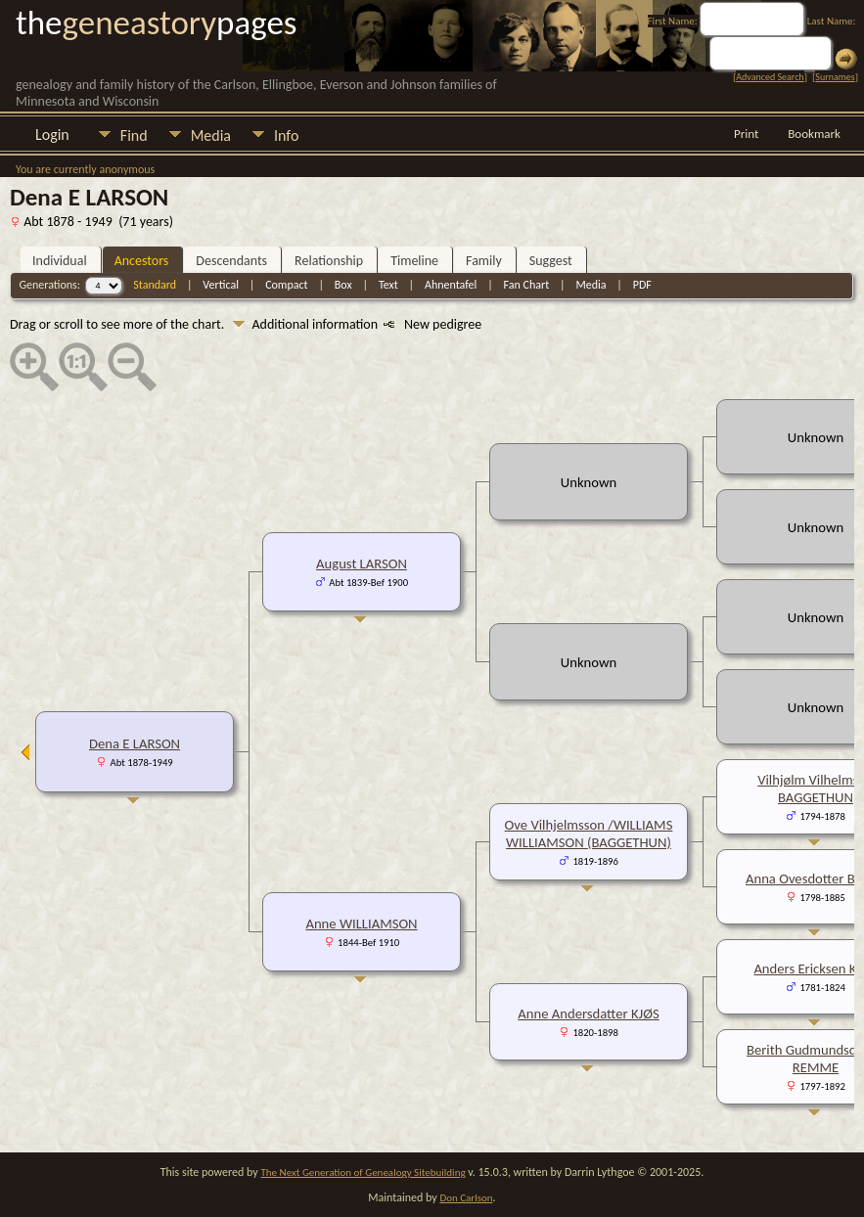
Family (484, 260)
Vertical (221, 285)
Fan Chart (527, 285)
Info (286, 135)
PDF (642, 285)
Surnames (834, 76)
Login (52, 134)
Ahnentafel (451, 285)
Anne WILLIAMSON (361, 923)
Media (211, 135)
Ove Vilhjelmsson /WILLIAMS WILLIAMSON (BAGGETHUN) (589, 833)
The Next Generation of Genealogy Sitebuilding (362, 1172)
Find (134, 135)
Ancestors (141, 260)
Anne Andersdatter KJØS (588, 1013)
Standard (154, 285)
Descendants (231, 260)
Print (746, 133)
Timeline (414, 260)
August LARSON (361, 563)
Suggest (550, 260)
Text (388, 285)
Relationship (329, 260)
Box (343, 285)
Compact (286, 285)
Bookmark (814, 133)
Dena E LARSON (134, 743)
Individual (59, 260)
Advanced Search (769, 76)
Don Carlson (465, 1198)
